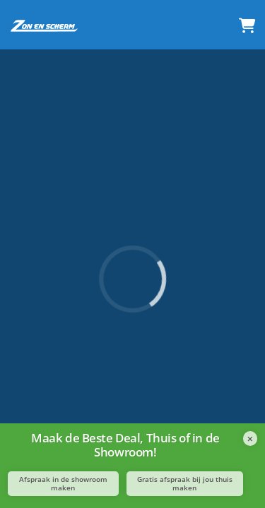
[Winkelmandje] (247, 27)
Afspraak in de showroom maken (63, 483)
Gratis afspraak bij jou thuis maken (184, 483)
